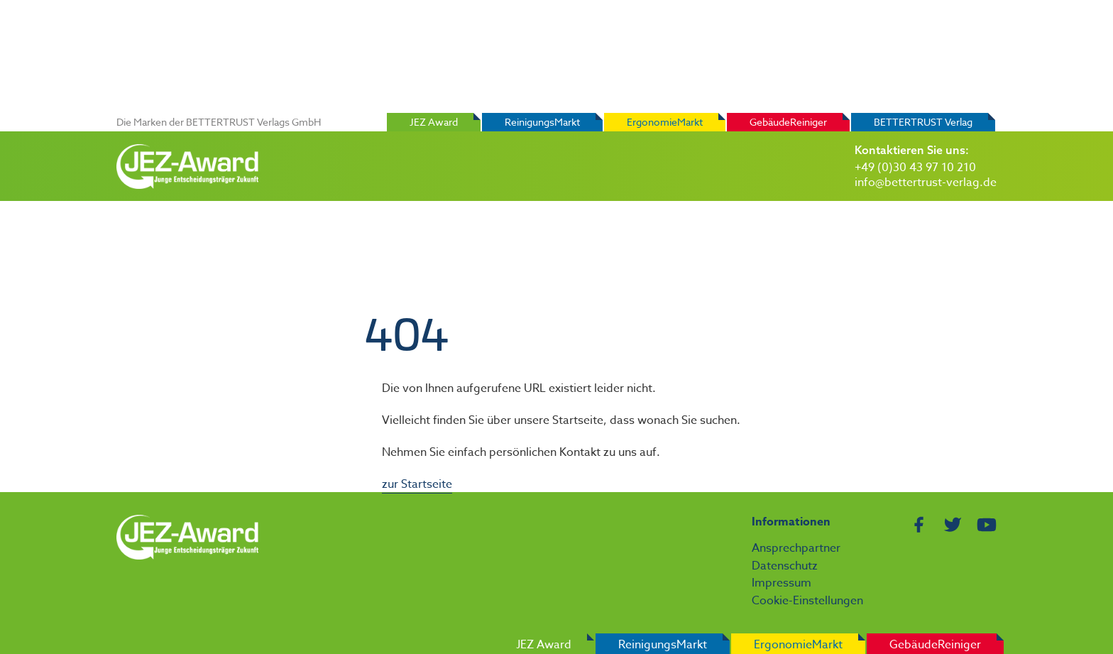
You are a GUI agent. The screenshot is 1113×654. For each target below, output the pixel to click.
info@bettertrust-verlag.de (926, 182)
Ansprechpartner (796, 548)
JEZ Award (434, 122)
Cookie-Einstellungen (807, 600)
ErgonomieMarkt (665, 122)
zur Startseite (417, 484)
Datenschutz (785, 565)
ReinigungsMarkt (542, 122)
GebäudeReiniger (788, 122)
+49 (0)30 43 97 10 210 (915, 167)
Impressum (781, 583)
